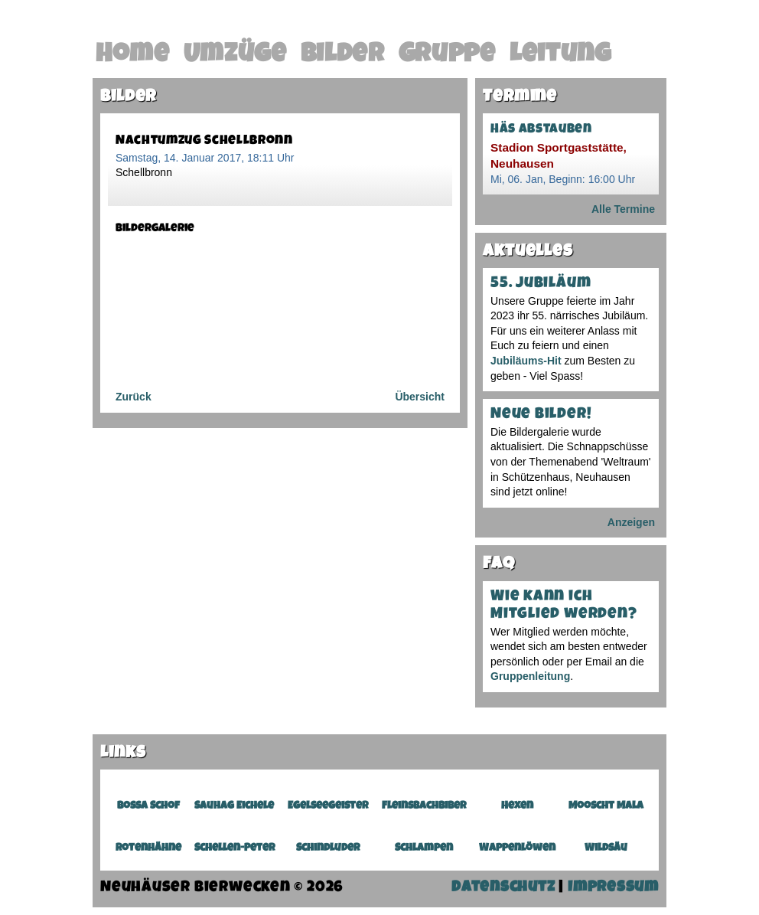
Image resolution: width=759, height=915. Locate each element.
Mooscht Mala (605, 806)
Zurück (133, 397)
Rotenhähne (148, 848)
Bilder (343, 56)
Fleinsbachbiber (424, 806)
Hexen (517, 806)
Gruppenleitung (530, 676)
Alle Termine (623, 209)
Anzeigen (631, 522)
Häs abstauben (541, 129)
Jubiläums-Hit (526, 361)
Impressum (613, 888)
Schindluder (328, 848)
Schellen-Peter (234, 848)
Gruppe (447, 56)
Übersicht (420, 397)
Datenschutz (503, 888)
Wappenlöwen (517, 848)
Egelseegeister (328, 806)
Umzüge (235, 56)
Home (133, 56)
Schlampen (424, 848)
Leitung (560, 56)
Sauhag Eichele (234, 806)
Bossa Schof (148, 806)
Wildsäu (606, 848)
